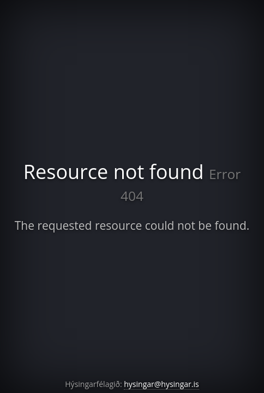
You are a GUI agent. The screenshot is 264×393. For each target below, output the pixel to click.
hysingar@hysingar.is (161, 384)
